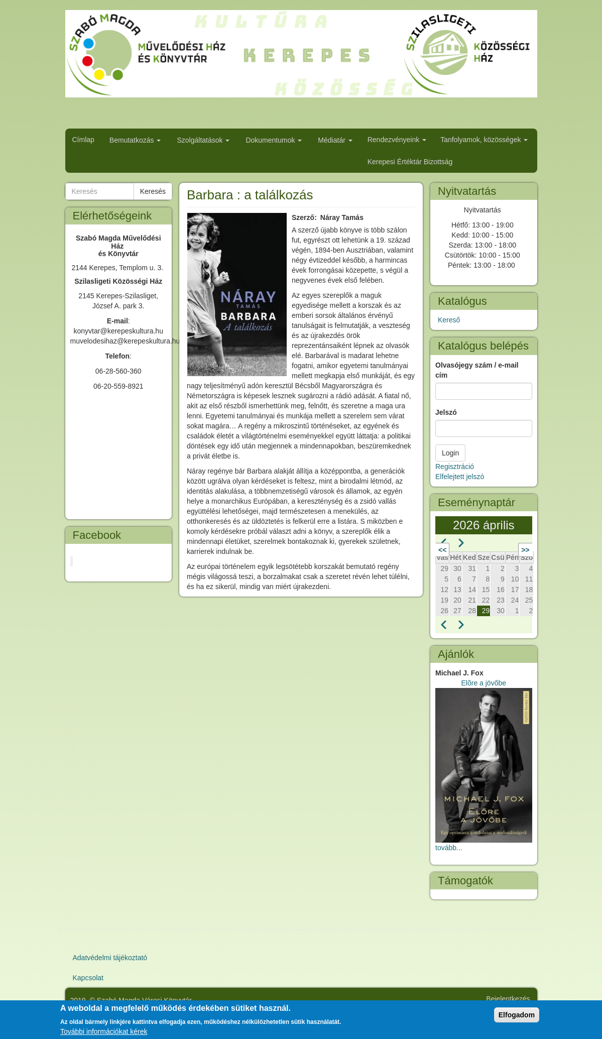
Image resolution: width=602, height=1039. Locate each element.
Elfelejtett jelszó (459, 477)
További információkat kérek (104, 1031)
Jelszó (446, 412)
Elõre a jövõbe (483, 683)
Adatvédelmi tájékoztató (110, 958)
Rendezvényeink (397, 140)
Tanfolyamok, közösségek (484, 140)
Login (450, 453)
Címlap (83, 140)
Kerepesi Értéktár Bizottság (410, 162)
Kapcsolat (88, 978)
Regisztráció (454, 467)
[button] (237, 294)
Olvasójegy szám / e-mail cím (477, 370)
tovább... (448, 848)
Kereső (449, 320)
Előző (458, 550)
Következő (502, 550)
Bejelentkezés (508, 999)
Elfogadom (517, 1015)
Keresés (153, 191)
